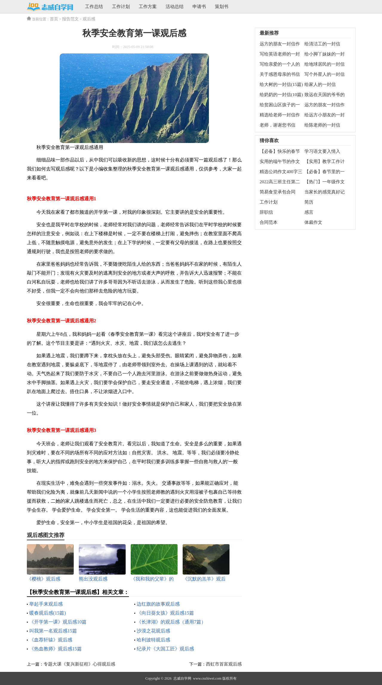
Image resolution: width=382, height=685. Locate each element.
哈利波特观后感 (153, 639)
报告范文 (70, 19)
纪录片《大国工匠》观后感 (165, 648)
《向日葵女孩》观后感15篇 (165, 612)
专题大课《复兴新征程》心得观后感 (79, 664)
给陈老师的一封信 (322, 125)
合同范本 (269, 222)
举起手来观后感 (46, 604)
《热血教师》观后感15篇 (55, 648)
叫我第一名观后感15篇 (53, 630)
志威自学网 (182, 678)
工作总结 (94, 6)
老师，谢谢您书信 (277, 125)
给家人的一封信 (320, 84)
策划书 (221, 6)
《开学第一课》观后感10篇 (58, 621)
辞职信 (266, 212)
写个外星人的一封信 (324, 74)
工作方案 (148, 6)
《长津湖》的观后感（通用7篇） (171, 621)
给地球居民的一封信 (324, 64)
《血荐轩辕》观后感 (50, 639)
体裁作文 (313, 222)
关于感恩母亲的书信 (280, 74)
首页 (54, 19)
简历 (308, 202)
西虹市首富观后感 (224, 664)
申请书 (199, 6)
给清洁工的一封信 (322, 43)
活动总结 (175, 6)
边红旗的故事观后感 (158, 604)
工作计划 (121, 6)
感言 (308, 212)
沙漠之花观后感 (153, 630)
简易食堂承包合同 (277, 192)
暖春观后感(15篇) (47, 612)
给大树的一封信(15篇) (281, 84)
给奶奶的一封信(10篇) (281, 94)
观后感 (89, 19)
